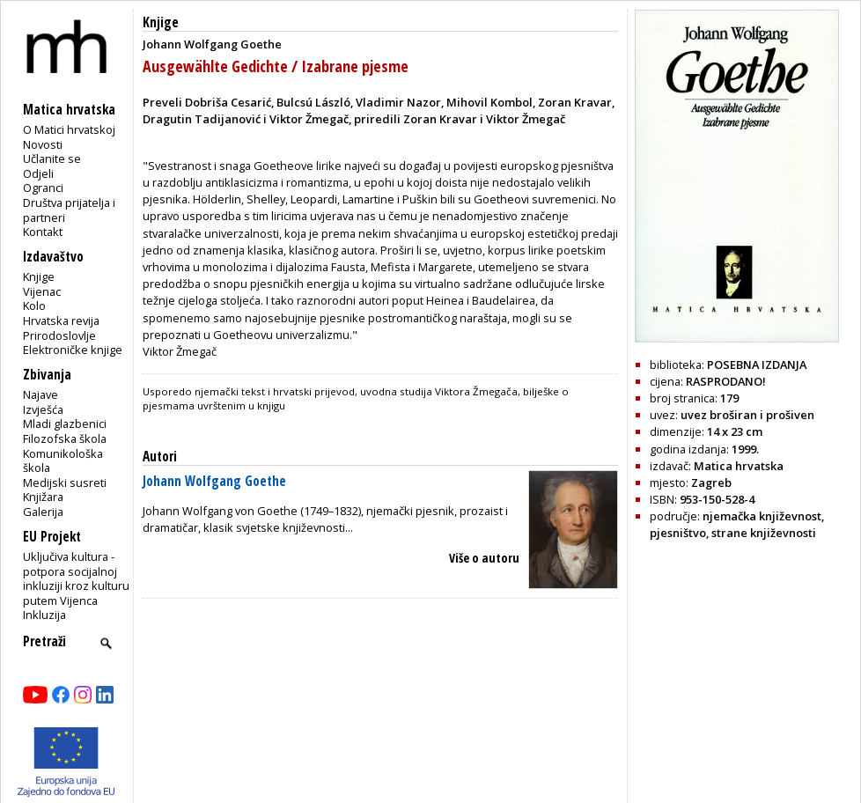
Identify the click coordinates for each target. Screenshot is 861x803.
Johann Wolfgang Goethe (214, 481)
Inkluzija (44, 615)
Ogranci (43, 187)
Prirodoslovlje (59, 335)
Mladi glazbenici (65, 423)
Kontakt (43, 231)
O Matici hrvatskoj (69, 129)
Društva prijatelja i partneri (69, 210)
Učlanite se (52, 158)
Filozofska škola (65, 438)
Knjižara (43, 497)
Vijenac (42, 291)
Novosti (43, 144)
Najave (40, 394)
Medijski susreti (65, 482)
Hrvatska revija (61, 320)
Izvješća (43, 409)
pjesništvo (678, 533)
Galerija (43, 511)
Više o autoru (484, 557)
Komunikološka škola (63, 461)
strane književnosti (763, 533)
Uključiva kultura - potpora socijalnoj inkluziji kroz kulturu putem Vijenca (76, 578)
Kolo (34, 305)
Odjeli (38, 173)
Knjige (39, 276)
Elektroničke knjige (72, 349)
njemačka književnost (762, 516)
